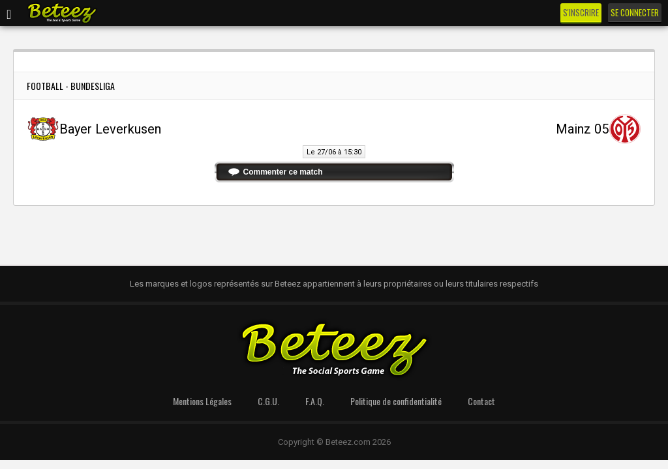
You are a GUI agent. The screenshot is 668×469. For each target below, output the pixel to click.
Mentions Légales (202, 401)
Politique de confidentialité (396, 401)
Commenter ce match (283, 172)
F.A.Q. (314, 401)
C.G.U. (268, 401)
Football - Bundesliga (71, 85)
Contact (481, 401)
